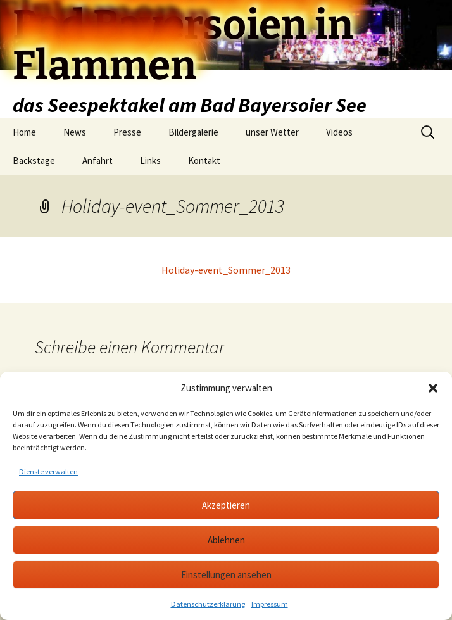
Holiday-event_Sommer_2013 (226, 269)
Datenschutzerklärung (208, 604)
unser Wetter (272, 132)
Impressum (269, 604)
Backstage (34, 161)
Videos (339, 132)
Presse (127, 132)
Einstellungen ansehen (226, 575)
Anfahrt (97, 161)
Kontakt (204, 161)
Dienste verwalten (48, 471)
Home (24, 132)
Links (150, 161)
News (74, 132)
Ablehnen (226, 540)
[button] (433, 388)
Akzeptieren (226, 505)
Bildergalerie (193, 132)
